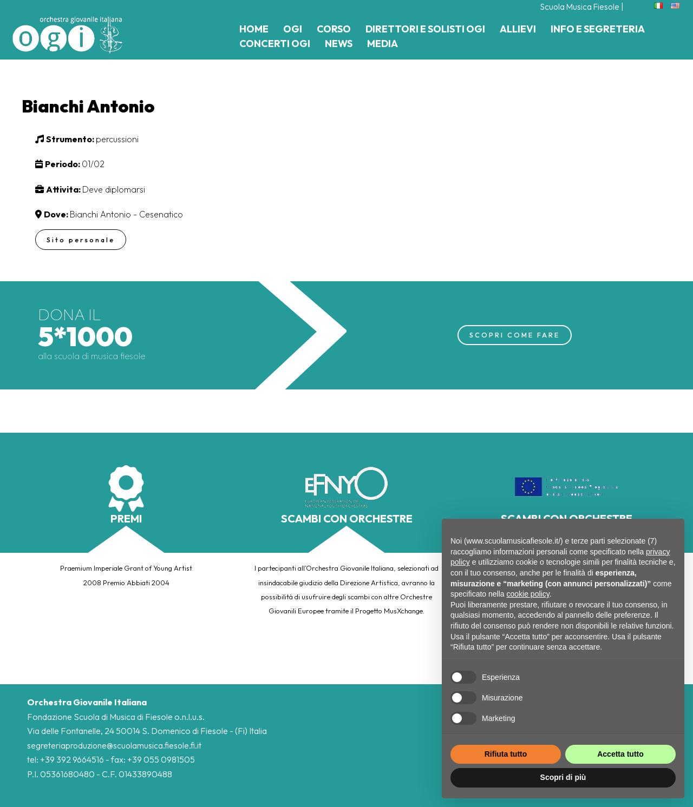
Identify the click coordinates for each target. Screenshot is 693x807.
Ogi (292, 29)
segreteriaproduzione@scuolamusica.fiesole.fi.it (115, 745)
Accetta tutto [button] (620, 754)
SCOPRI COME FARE (514, 334)
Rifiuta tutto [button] (506, 754)
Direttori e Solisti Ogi (425, 29)
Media (382, 43)
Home (254, 29)
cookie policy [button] (528, 594)
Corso (334, 29)
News (338, 43)
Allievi (518, 29)
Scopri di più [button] (563, 777)
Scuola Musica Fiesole (578, 6)
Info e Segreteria (598, 29)
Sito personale (81, 239)
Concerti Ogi (274, 43)
